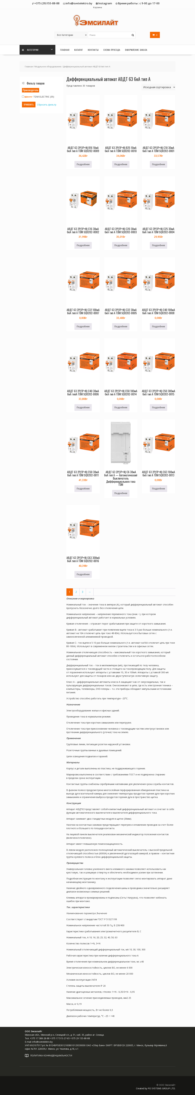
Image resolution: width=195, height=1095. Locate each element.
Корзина (97, 7)
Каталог (78, 49)
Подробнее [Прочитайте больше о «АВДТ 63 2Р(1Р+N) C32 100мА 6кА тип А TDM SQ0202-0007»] (83, 326)
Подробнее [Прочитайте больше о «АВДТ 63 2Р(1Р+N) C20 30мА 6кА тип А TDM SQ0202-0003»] (120, 245)
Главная (65, 49)
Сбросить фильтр (46, 104)
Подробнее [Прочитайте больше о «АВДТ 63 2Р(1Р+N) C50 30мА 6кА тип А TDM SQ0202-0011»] (83, 488)
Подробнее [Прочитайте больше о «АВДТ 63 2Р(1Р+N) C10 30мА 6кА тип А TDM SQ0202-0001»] (158, 164)
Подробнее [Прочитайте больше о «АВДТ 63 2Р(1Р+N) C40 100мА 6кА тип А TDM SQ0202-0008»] (158, 326)
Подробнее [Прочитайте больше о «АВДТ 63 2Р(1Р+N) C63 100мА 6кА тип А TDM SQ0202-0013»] (158, 488)
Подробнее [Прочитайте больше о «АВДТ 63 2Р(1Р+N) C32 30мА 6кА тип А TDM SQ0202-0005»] (120, 326)
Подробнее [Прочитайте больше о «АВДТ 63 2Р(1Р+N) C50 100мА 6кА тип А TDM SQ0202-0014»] (120, 407)
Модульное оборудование (48, 66)
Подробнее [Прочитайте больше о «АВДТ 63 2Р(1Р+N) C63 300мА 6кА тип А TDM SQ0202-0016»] (83, 574)
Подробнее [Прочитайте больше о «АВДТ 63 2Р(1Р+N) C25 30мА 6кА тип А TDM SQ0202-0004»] (158, 245)
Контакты (93, 49)
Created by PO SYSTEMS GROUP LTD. (155, 1088)
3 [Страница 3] (82, 592)
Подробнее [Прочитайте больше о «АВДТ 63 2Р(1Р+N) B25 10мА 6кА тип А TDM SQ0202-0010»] (120, 164)
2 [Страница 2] (76, 592)
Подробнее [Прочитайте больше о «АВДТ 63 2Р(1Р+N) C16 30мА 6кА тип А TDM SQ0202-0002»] (83, 245)
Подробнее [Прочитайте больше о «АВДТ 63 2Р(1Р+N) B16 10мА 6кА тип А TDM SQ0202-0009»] (83, 164)
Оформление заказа (136, 49)
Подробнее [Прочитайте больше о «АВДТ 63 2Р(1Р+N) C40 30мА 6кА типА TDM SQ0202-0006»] (83, 407)
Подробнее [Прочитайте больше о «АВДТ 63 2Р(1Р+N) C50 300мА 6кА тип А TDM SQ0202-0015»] (158, 407)
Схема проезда (111, 49)
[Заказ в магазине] (158, 87)
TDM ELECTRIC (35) (38, 96)
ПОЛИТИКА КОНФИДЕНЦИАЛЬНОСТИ (51, 1055)
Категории (30, 49)
